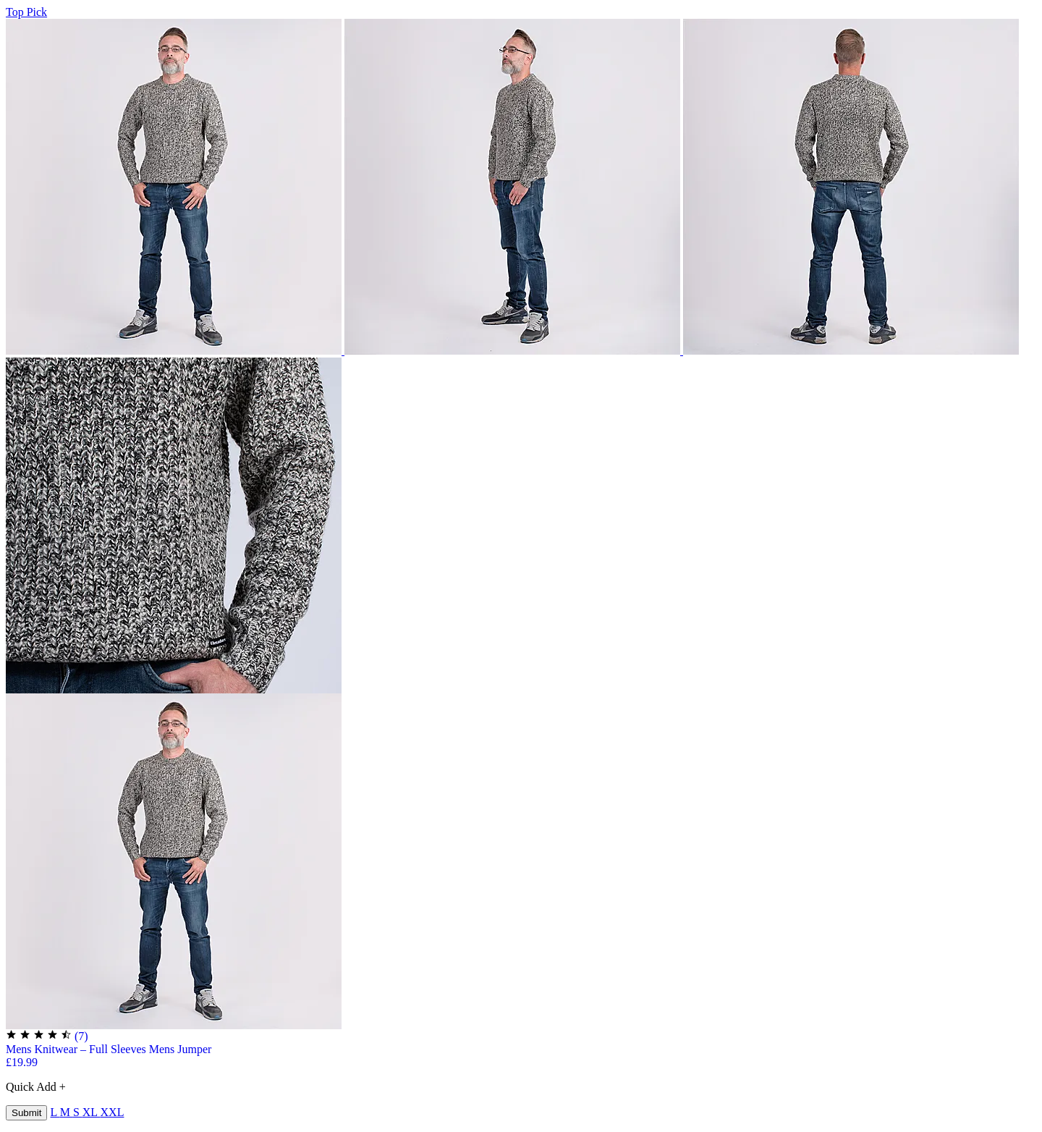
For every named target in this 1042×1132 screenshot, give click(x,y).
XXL (112, 1112)
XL (91, 1112)
